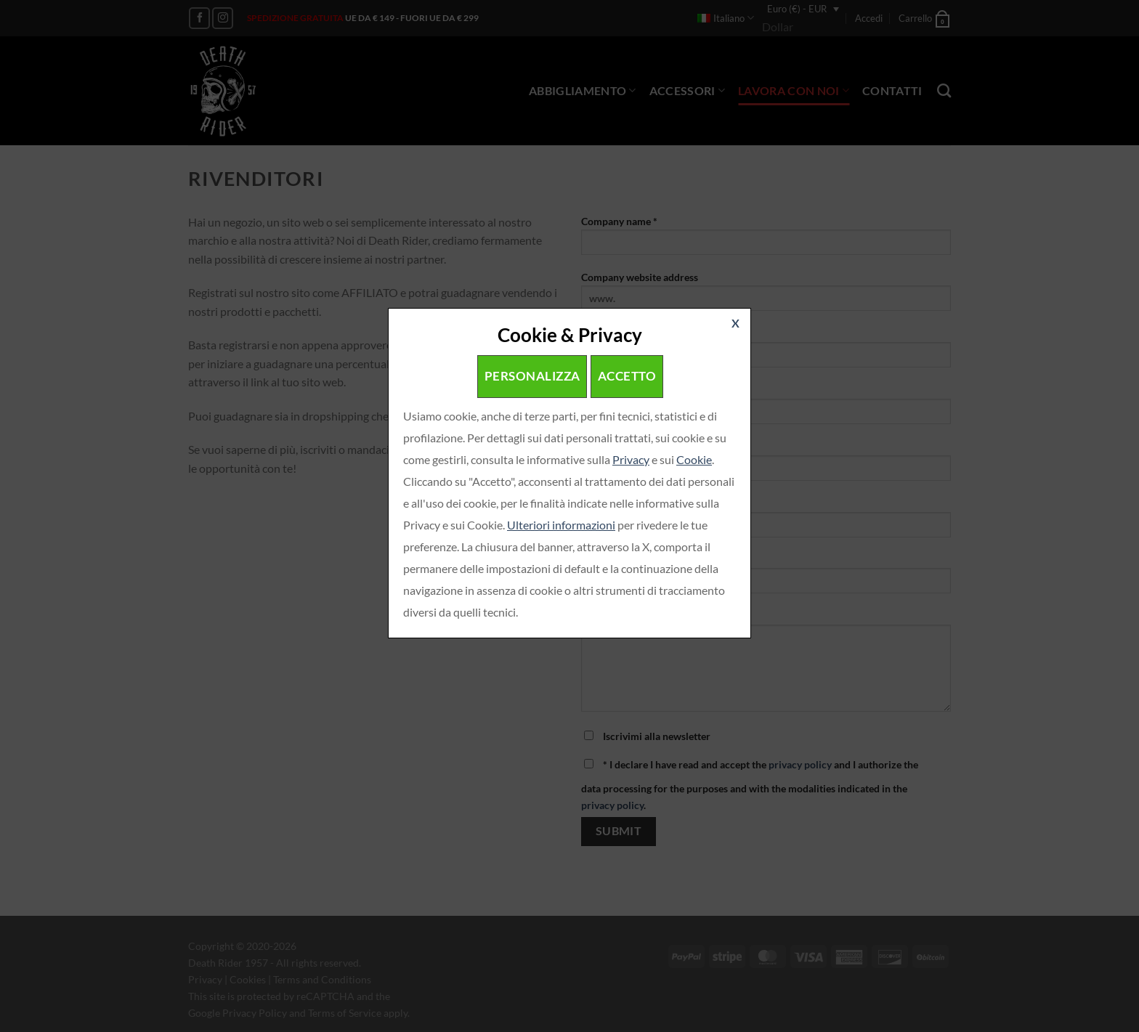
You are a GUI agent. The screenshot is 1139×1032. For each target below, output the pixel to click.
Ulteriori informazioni (561, 525)
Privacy (630, 459)
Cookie (694, 459)
